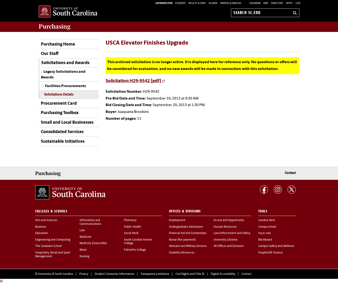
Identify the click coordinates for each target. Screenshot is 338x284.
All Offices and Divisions (229, 246)
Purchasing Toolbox (60, 113)
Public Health (132, 227)
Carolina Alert (266, 220)
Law (82, 230)
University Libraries (226, 239)
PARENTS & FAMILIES (230, 3)
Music (83, 250)
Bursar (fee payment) (182, 239)
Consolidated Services (62, 132)
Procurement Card (59, 103)
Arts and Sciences (46, 220)
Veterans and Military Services (188, 246)
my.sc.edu (264, 233)
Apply (289, 3)
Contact (290, 173)
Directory (277, 3)
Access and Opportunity (229, 220)
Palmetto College (135, 250)
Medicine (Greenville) (93, 243)
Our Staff (49, 54)
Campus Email (267, 227)
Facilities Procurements (65, 86)
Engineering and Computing (52, 239)
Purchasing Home (58, 44)
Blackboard (265, 239)
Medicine (85, 237)
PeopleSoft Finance (270, 252)
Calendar (255, 3)
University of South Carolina (55, 274)
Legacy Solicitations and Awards (63, 74)
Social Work (131, 233)
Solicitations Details (58, 94)
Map (265, 3)
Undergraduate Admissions (186, 227)
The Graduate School (48, 246)
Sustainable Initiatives (62, 141)
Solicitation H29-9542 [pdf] (133, 81)
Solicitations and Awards (65, 63)
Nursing (84, 256)
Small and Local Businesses (67, 122)
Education (41, 233)
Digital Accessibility (223, 274)
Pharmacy (130, 220)
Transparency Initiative (155, 274)
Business (40, 227)
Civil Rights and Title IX (190, 274)
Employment (177, 220)
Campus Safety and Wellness (276, 246)
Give (298, 3)
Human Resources (225, 227)
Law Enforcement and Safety (232, 233)
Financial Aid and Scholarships (187, 233)
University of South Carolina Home (68, 12)
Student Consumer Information (114, 274)
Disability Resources (181, 252)
